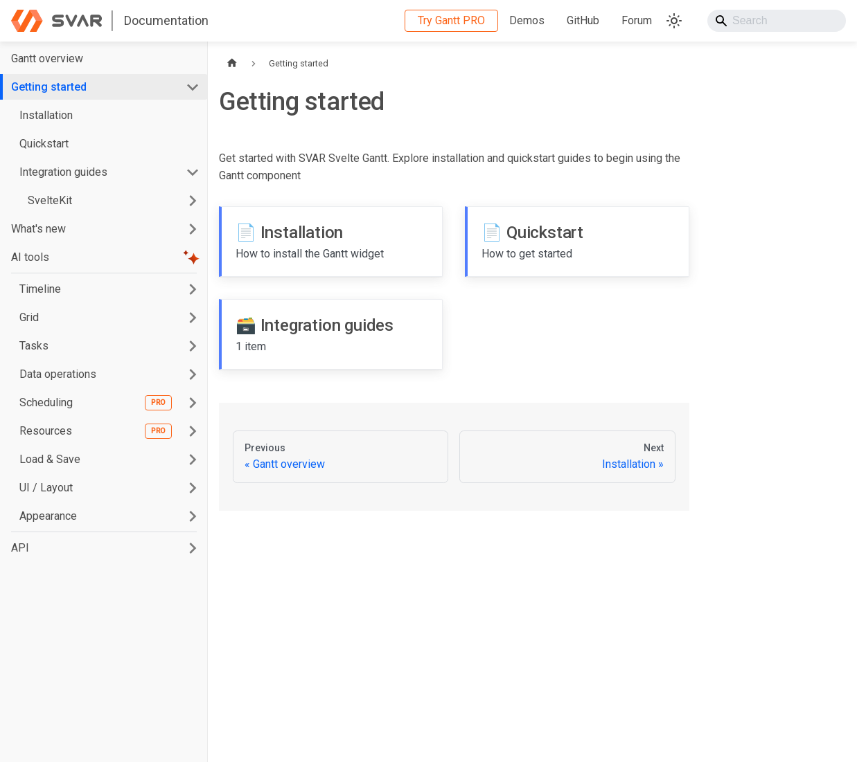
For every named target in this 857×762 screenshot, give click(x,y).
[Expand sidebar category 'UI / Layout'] (192, 487)
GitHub (583, 20)
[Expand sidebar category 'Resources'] (192, 431)
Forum (636, 20)
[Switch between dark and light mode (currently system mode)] (674, 21)
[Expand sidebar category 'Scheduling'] (192, 402)
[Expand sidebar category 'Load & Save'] (192, 459)
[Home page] (232, 63)
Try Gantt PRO (451, 20)
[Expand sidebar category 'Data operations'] (192, 374)
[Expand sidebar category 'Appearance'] (192, 516)
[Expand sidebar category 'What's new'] (192, 229)
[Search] (776, 21)
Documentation (166, 20)
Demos (527, 20)
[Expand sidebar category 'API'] (192, 548)
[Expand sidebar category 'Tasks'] (192, 346)
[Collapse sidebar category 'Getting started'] (192, 87)
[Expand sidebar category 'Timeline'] (192, 289)
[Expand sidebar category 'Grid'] (192, 317)
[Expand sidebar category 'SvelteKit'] (192, 200)
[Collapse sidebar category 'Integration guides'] (192, 172)
